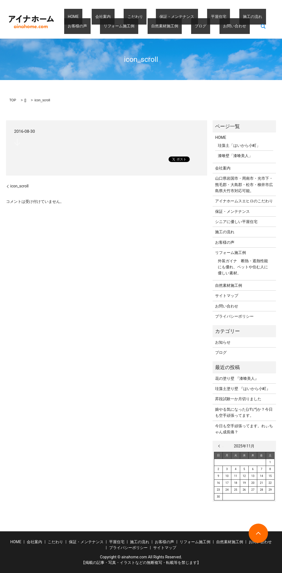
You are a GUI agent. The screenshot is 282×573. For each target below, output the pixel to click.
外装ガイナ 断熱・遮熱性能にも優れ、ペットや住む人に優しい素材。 (243, 267)
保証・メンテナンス (151, 16)
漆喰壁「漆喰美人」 (235, 155)
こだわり (116, 16)
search (198, 26)
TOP (12, 100)
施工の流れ (211, 16)
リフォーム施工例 (79, 26)
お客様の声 (240, 16)
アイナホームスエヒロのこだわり (244, 201)
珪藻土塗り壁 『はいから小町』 (242, 388)
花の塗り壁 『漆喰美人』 (236, 378)
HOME (69, 16)
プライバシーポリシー (234, 316)
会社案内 (92, 16)
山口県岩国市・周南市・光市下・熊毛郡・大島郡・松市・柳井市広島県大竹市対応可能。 (244, 184)
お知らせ (223, 342)
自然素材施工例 (117, 26)
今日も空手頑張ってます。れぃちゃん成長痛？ (244, 429)
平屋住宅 (185, 16)
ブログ (146, 26)
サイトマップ (226, 295)
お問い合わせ (172, 26)
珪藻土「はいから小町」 (239, 145)
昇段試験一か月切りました (238, 399)
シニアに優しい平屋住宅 (236, 221)
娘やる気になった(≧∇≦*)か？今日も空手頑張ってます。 (244, 412)
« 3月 (220, 446)
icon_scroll (19, 186)
